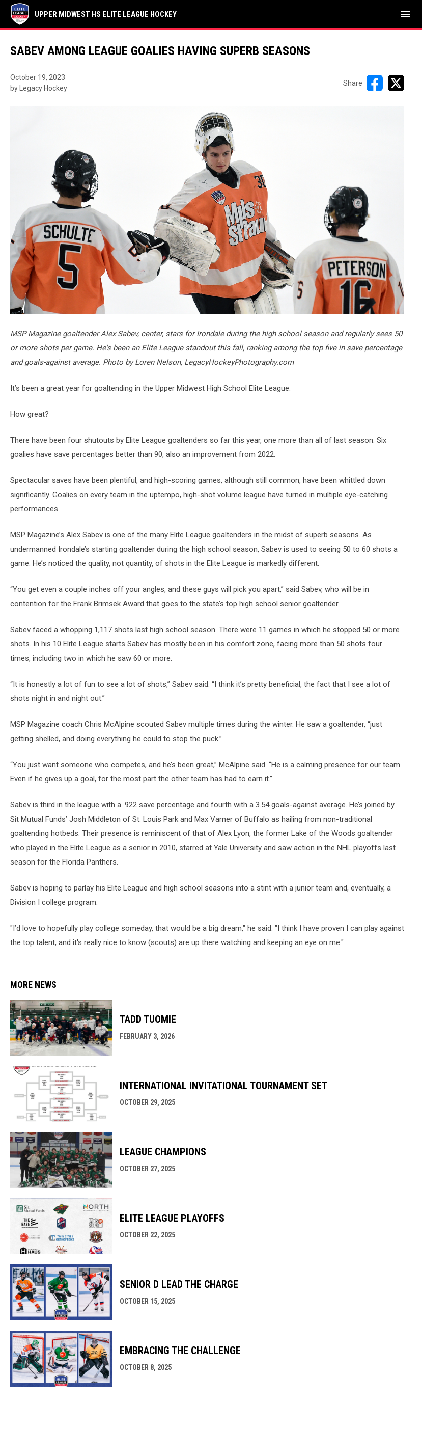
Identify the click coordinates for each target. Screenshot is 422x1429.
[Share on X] (396, 83)
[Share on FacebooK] (375, 83)
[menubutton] (406, 14)
